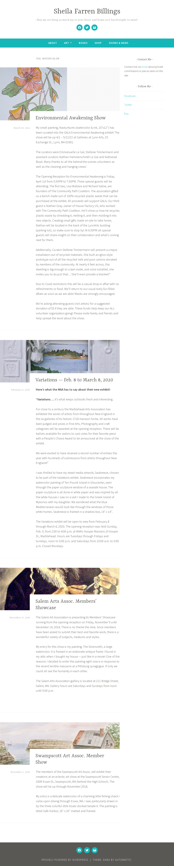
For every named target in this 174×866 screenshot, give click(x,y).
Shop (98, 42)
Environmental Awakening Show (71, 118)
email (144, 66)
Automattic (123, 859)
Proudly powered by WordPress (65, 859)
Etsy (126, 113)
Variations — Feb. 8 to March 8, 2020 (74, 380)
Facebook (129, 96)
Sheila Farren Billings (87, 12)
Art (66, 42)
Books (83, 42)
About (52, 42)
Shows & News (118, 42)
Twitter (128, 104)
